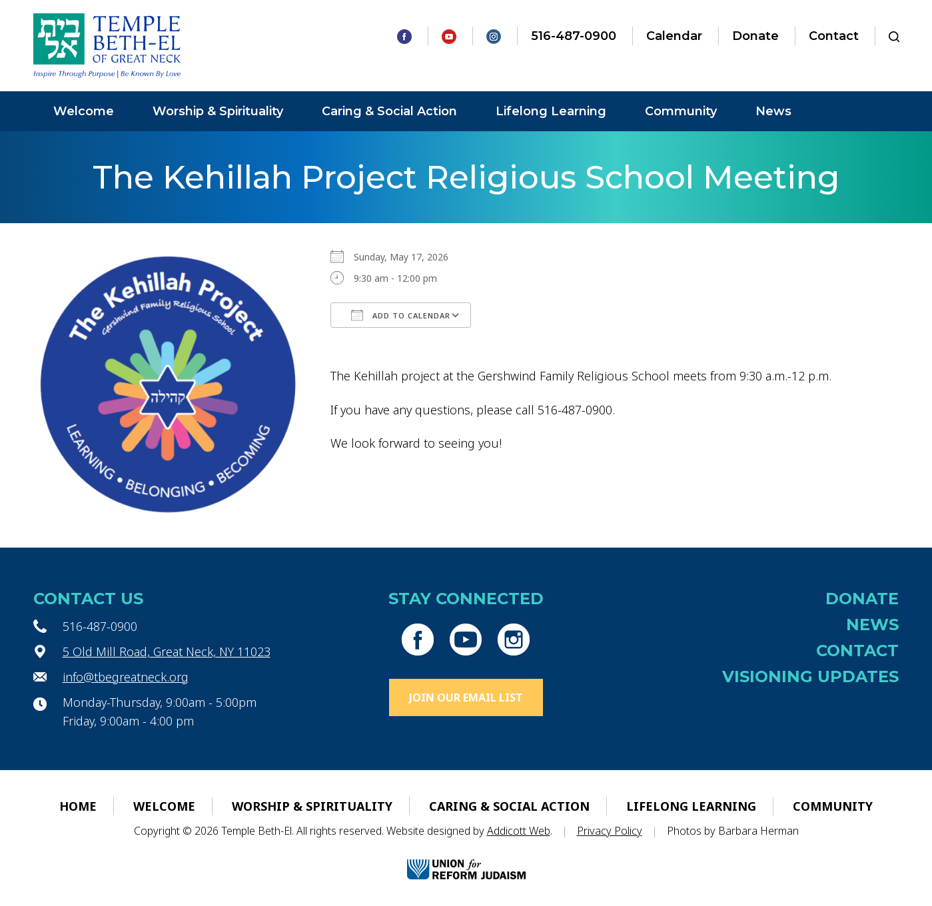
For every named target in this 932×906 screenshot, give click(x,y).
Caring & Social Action (389, 111)
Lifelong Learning (551, 111)
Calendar (674, 36)
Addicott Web (518, 830)
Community (681, 111)
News (773, 111)
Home (78, 806)
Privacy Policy (609, 830)
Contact (834, 36)
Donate (755, 36)
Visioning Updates (810, 676)
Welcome (83, 111)
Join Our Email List (466, 697)
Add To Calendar (400, 315)
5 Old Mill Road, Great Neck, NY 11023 (166, 652)
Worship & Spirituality (218, 111)
